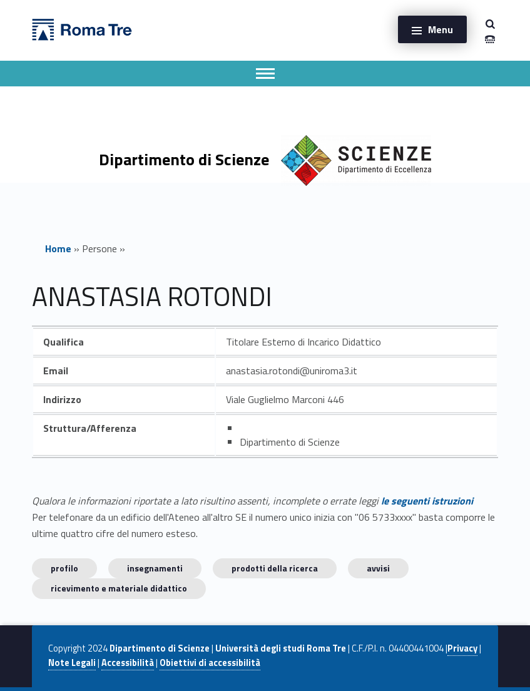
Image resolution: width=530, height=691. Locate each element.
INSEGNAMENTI (155, 568)
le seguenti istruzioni (427, 500)
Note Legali (72, 663)
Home (58, 248)
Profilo (64, 568)
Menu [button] (440, 29)
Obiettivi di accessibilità (210, 663)
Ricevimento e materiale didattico (119, 588)
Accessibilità (127, 663)
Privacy (462, 648)
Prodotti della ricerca (275, 568)
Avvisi (378, 568)
